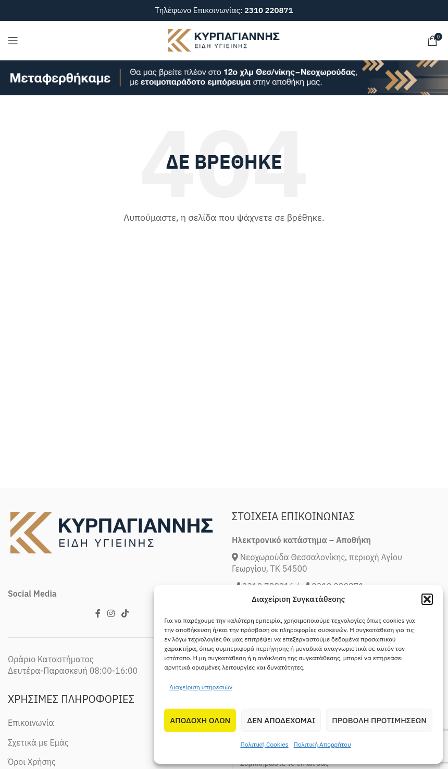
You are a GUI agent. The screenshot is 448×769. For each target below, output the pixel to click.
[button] (427, 599)
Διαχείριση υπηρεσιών (200, 687)
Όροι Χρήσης (32, 762)
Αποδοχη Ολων (200, 720)
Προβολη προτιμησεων (379, 720)
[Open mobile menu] (13, 40)
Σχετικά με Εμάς (38, 742)
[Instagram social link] (111, 613)
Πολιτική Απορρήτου (322, 744)
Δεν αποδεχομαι (281, 720)
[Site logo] (224, 39)
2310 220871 (268, 10)
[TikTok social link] (125, 613)
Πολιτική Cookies (264, 744)
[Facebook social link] (98, 613)
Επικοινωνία (31, 722)
